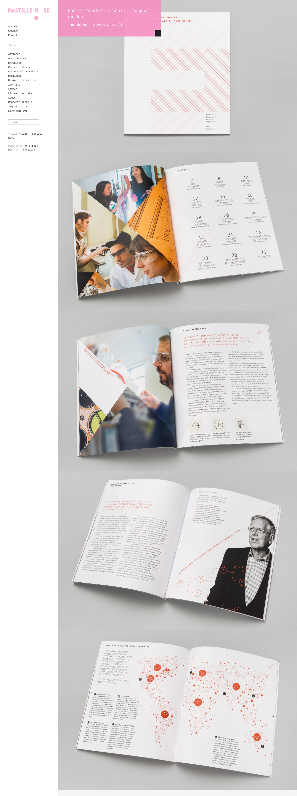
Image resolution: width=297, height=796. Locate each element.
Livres (12, 89)
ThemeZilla (27, 149)
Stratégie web (18, 111)
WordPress (31, 146)
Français (15, 122)
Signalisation (18, 106)
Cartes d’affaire (20, 67)
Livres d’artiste (20, 93)
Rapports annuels (20, 102)
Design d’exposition (22, 80)
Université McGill (108, 25)
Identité (14, 84)
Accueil (13, 26)
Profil (12, 35)
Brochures (15, 63)
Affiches (14, 54)
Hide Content (158, 33)
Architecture (17, 58)
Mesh (11, 149)
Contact (13, 31)
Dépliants (15, 76)
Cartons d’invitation (23, 71)
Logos (12, 97)
